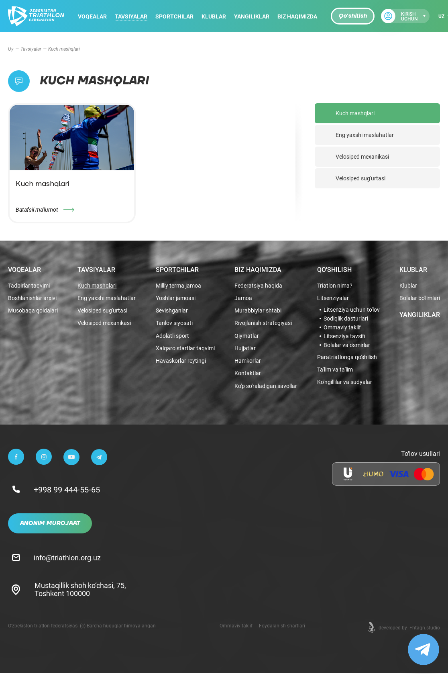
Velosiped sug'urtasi (360, 178)
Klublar (214, 16)
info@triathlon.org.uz (68, 558)
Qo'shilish (352, 16)
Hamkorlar (247, 361)
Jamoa (243, 297)
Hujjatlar (245, 348)
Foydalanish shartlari (282, 626)
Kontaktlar (247, 374)
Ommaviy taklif (342, 326)
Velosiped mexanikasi (362, 156)
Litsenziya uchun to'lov (352, 309)
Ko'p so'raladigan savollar (265, 386)
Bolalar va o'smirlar (347, 344)
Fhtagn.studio (424, 628)
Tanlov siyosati (174, 322)
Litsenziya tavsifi (344, 335)
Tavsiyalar (131, 16)
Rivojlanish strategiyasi (263, 322)
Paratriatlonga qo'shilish (347, 356)
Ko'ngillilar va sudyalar (344, 381)
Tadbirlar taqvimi (29, 284)
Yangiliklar (251, 16)
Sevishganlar (172, 310)
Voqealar (92, 16)
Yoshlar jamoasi (175, 297)
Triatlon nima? (334, 284)
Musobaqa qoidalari (33, 310)
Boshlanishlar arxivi (32, 297)
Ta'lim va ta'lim (335, 369)
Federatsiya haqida (258, 284)
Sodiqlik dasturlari (346, 318)
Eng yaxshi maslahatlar (365, 135)
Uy (11, 48)
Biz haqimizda (297, 16)
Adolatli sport (172, 335)
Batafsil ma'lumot (37, 209)
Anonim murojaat (50, 524)
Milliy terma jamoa (178, 284)
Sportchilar (174, 16)
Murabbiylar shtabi (257, 310)
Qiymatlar (246, 335)
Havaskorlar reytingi (181, 361)
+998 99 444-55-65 (68, 490)
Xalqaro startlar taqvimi (185, 348)
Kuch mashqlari (355, 113)
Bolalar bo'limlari (419, 297)
